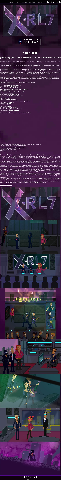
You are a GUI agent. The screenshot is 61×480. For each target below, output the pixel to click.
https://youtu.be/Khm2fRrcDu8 (22, 112)
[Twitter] (54, 2)
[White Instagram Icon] (52, 2)
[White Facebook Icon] (50, 2)
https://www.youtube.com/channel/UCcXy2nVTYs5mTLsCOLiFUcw (23, 144)
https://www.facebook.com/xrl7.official (16, 145)
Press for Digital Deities (6, 185)
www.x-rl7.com (13, 151)
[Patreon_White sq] (56, 2)
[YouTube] (48, 2)
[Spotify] (58, 2)
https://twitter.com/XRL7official (12, 148)
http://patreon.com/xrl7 (11, 149)
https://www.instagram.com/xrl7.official (16, 147)
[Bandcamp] (60, 2)
